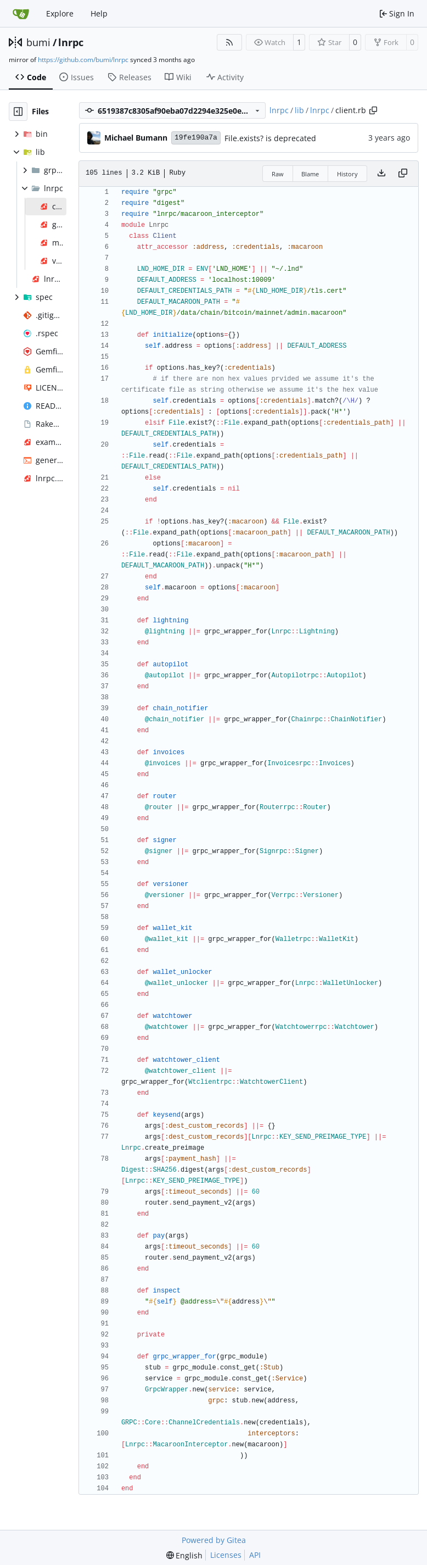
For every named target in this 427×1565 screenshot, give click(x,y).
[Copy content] (403, 173)
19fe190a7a (196, 137)
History (347, 174)
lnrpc (70, 42)
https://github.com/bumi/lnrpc (83, 59)
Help (99, 13)
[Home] (20, 14)
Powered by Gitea (214, 1540)
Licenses (225, 1555)
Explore (60, 13)
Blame (310, 174)
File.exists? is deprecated (270, 138)
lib (299, 110)
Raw (278, 174)
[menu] (184, 1555)
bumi (38, 42)
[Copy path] (373, 110)
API (255, 1555)
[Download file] (381, 173)
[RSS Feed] (229, 42)
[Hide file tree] (18, 111)
